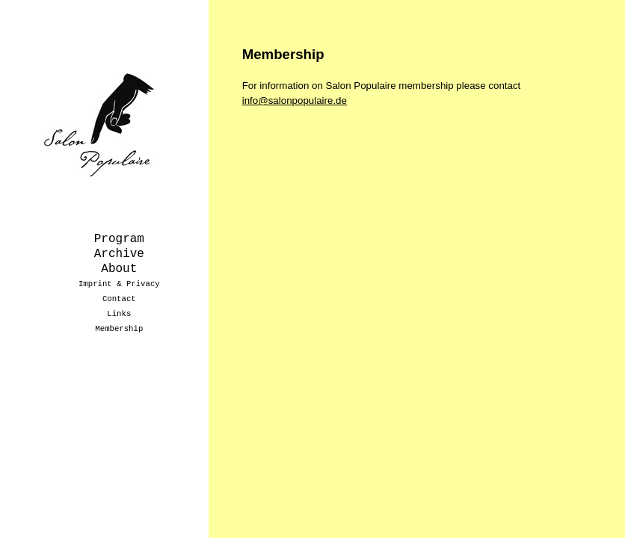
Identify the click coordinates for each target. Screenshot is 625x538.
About (119, 269)
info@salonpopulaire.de (294, 100)
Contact (119, 298)
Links (119, 313)
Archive (119, 254)
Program (119, 239)
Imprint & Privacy (119, 283)
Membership (119, 328)
